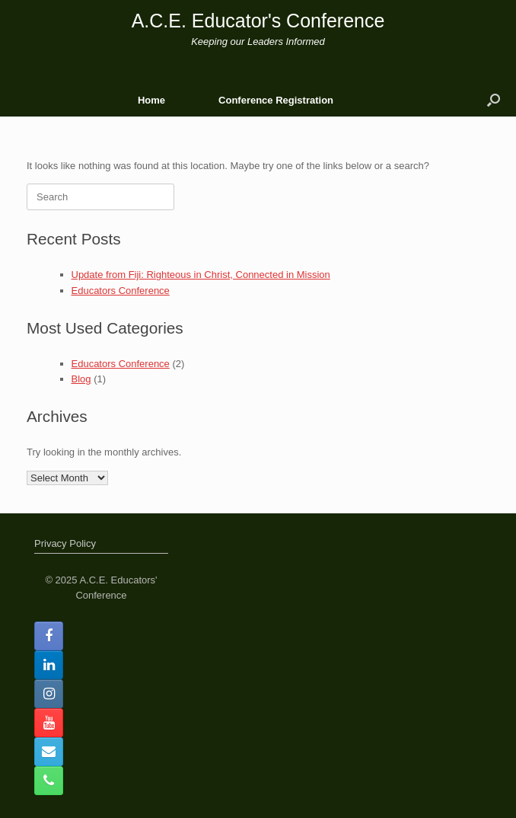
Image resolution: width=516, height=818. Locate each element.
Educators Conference (121, 290)
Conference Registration (275, 100)
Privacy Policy (65, 543)
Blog (81, 379)
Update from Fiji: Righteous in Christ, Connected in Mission (201, 274)
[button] (493, 100)
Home (151, 100)
